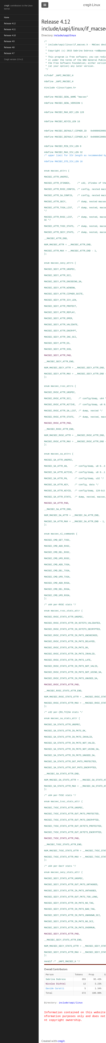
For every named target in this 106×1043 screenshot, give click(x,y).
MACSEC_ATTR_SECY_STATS (58, 232)
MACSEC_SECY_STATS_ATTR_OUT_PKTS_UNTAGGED (70, 884)
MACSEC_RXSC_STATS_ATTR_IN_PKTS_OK (66, 647)
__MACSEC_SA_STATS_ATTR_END (61, 773)
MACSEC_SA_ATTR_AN (55, 466)
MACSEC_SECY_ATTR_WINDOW (59, 287)
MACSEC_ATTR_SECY (54, 201)
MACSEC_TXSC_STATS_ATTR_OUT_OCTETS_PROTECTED (72, 826)
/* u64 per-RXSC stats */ (60, 604)
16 (78, 121)
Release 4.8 (9, 47)
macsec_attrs (59, 170)
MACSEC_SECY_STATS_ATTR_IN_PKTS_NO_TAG (68, 903)
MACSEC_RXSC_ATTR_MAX (57, 441)
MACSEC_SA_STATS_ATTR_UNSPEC (62, 724)
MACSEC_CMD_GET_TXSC (56, 540)
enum (46, 170)
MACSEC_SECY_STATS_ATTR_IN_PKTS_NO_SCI (68, 921)
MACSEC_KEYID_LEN (65, 121)
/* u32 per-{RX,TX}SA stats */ (63, 712)
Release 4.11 (10, 29)
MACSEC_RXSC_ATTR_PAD (57, 423)
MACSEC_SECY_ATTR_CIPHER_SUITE (63, 293)
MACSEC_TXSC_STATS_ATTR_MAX (61, 856)
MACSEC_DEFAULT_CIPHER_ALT (71, 136)
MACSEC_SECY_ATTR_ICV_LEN (60, 300)
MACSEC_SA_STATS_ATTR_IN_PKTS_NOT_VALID (69, 743)
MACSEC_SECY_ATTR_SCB (57, 349)
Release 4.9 (9, 41)
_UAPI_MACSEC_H (64, 75)
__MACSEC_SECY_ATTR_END (58, 361)
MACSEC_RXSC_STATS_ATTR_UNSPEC (63, 616)
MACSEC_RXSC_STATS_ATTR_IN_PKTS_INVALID (69, 653)
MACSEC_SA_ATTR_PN (55, 478)
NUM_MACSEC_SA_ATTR (56, 515)
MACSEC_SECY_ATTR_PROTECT (60, 306)
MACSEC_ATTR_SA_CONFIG (58, 195)
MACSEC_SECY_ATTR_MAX (57, 373)
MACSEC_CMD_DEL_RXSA (56, 589)
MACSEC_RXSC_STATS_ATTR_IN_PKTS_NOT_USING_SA (72, 672)
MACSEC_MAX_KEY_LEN (67, 112)
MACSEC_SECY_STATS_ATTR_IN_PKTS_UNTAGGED (70, 890)
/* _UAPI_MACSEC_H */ (66, 961)
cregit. (61, 1041)
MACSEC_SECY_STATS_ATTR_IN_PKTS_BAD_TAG (69, 909)
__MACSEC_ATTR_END (55, 238)
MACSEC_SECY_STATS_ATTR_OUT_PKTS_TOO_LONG (70, 896)
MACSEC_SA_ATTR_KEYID (57, 490)
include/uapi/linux (65, 35)
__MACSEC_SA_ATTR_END (57, 509)
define (50, 81)
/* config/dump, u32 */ (89, 478)
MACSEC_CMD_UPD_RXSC (56, 558)
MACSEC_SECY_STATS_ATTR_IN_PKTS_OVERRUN (69, 927)
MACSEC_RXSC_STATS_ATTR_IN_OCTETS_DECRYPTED (72, 629)
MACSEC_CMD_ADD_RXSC (56, 546)
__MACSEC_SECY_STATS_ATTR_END (62, 939)
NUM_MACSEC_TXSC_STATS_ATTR (61, 850)
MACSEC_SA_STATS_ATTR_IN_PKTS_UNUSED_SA (69, 755)
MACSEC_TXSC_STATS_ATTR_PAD (61, 838)
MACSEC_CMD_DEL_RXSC (56, 552)
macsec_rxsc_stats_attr (65, 610)
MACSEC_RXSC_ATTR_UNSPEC (59, 392)
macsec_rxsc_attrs (62, 386)
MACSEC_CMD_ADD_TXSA (56, 564)
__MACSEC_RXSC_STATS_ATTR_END (62, 690)
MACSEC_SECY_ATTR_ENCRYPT (60, 330)
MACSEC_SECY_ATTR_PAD (57, 355)
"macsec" (82, 97)
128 (82, 112)
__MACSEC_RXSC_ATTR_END (58, 429)
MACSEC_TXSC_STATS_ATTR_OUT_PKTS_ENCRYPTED (71, 820)
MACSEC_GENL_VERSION (67, 103)
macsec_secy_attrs (62, 263)
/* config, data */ (87, 484)
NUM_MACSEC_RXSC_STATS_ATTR (61, 696)
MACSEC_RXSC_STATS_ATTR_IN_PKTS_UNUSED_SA (70, 678)
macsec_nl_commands (63, 533)
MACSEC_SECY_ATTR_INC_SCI (60, 337)
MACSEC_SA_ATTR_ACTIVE (58, 472)
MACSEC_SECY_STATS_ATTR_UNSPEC (63, 878)
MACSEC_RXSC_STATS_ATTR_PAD (61, 684)
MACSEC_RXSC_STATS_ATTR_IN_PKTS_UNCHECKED (70, 635)
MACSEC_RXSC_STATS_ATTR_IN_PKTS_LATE (67, 660)
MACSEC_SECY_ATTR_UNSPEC (59, 269)
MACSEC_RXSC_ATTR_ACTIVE (59, 404)
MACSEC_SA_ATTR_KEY (56, 484)
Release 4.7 (9, 53)
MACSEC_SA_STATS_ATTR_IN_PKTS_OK (64, 730)
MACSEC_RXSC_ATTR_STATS (58, 417)
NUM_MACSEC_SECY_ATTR (57, 367)
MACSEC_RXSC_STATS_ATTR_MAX (61, 703)
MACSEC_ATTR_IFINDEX (56, 183)
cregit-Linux (91, 5)
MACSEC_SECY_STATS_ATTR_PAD (61, 933)
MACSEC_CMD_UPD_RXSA (56, 595)
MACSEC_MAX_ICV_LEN (67, 152)
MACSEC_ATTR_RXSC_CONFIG (59, 189)
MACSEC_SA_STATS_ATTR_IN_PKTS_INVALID (68, 737)
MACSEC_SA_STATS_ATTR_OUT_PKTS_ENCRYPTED (70, 767)
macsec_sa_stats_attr (64, 718)
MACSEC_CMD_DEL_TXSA (56, 570)
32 (81, 152)
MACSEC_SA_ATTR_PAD (56, 503)
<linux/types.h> (66, 87)
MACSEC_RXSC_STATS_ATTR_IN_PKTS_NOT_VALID (70, 666)
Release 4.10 (10, 35)
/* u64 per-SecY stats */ (60, 866)
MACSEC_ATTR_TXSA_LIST (58, 207)
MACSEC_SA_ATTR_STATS (57, 496)
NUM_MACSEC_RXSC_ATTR (57, 435)
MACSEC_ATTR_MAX (54, 250)
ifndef (50, 75)
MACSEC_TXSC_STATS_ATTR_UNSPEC (63, 807)
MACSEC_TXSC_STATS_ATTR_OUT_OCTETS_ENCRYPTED (72, 832)
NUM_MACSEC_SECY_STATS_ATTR (61, 946)
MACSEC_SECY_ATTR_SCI (57, 275)
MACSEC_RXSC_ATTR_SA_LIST (60, 410)
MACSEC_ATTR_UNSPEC (56, 176)
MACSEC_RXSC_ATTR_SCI (57, 398)
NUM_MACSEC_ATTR (54, 244)
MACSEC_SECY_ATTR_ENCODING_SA (62, 281)
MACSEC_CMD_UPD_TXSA (56, 576)
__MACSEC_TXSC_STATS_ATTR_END (62, 844)
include (50, 87)
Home (6, 17)
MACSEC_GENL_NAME (65, 97)
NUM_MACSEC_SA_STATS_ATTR (60, 780)
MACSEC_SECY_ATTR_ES (56, 343)
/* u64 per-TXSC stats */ (60, 795)
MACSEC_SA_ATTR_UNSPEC (58, 460)
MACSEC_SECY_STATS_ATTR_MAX (61, 952)
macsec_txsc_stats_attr (65, 801)
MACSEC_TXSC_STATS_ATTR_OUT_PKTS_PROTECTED (71, 813)
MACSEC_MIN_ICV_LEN (67, 146)
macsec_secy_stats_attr (65, 872)
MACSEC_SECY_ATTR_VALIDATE (60, 324)
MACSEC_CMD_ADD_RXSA (56, 583)
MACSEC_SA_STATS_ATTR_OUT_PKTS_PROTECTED (70, 761)
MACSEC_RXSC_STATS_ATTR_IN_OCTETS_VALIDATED (72, 623)
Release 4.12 (10, 23)
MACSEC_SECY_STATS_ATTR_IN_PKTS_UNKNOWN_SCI (72, 915)
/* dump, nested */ (91, 410)
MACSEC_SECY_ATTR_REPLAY (59, 312)
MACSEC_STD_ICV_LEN (67, 161)
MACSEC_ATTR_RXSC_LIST (58, 217)
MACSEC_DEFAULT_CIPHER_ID (71, 130)
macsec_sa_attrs (61, 453)
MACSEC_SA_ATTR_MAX (56, 521)
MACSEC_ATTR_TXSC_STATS (58, 226)
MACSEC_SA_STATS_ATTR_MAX (60, 786)
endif (49, 961)
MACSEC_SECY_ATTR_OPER (58, 318)
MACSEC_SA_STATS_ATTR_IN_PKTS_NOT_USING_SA (71, 749)
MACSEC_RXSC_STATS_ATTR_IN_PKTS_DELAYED (69, 641)
